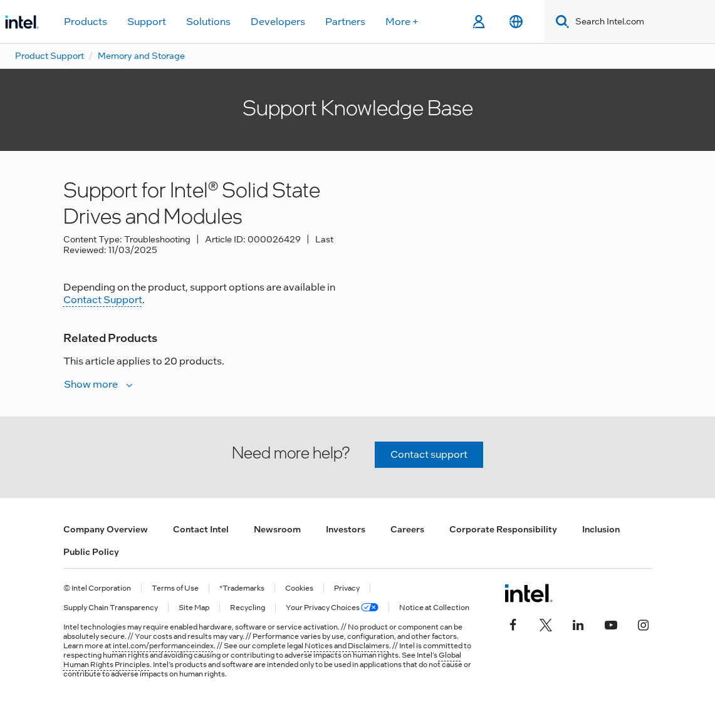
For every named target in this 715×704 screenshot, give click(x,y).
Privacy (347, 588)
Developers (278, 21)
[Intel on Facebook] (513, 623)
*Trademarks (241, 588)
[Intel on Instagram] (643, 623)
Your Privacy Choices (332, 608)
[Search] (560, 21)
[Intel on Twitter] (546, 623)
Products (85, 21)
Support (146, 21)
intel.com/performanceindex (163, 646)
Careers (407, 529)
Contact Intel (201, 529)
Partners (345, 21)
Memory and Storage (141, 55)
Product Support (49, 55)
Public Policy (91, 551)
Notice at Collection (434, 608)
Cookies (299, 588)
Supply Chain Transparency (110, 608)
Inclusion (601, 529)
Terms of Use (175, 588)
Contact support (428, 454)
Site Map (194, 608)
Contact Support (102, 299)
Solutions (208, 21)
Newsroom (277, 529)
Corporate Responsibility (503, 529)
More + (402, 21)
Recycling (247, 608)
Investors (345, 529)
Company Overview (105, 529)
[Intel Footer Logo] (528, 593)
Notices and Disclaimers (347, 646)
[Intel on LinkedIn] (578, 623)
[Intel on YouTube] (611, 623)
